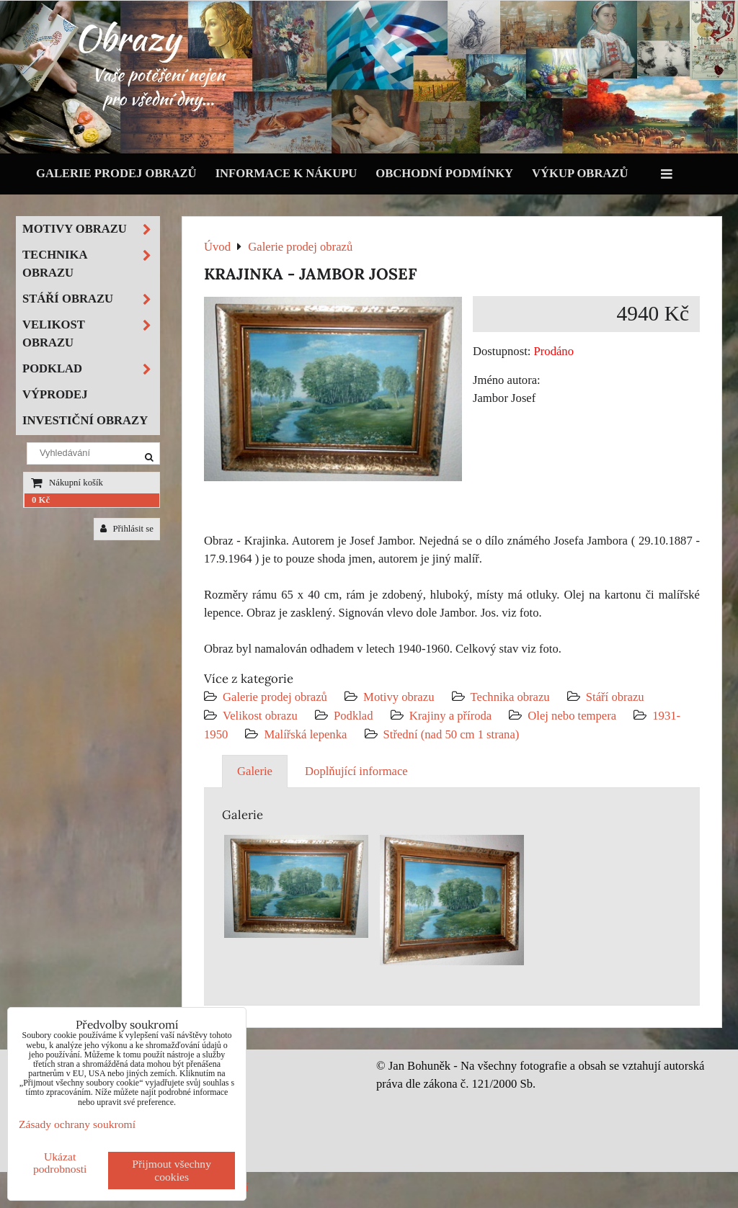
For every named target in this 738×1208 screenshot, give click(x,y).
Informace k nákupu (286, 173)
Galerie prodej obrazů (116, 173)
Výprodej (55, 394)
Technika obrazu (510, 697)
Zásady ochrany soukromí (77, 1124)
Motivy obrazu (398, 697)
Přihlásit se (127, 529)
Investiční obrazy (85, 420)
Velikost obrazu (260, 715)
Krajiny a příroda (450, 715)
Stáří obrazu (615, 697)
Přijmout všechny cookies (171, 1170)
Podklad (353, 715)
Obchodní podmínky (444, 173)
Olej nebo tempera (572, 715)
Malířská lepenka (305, 734)
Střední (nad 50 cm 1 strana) (451, 734)
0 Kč (41, 500)
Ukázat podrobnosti (60, 1162)
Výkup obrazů (580, 173)
